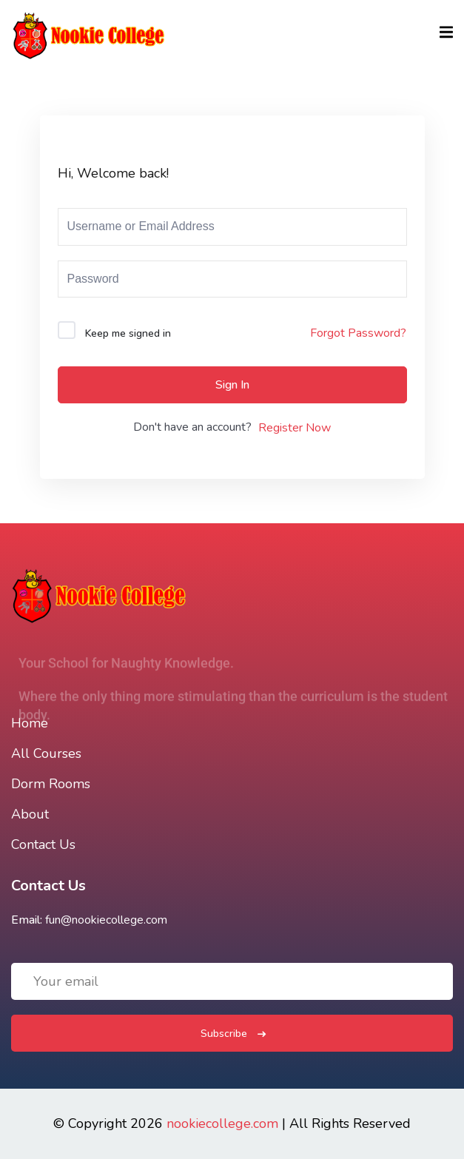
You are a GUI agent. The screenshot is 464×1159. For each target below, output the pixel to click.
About (30, 814)
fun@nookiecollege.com (106, 920)
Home (29, 723)
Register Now (294, 428)
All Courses (46, 753)
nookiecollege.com (222, 1123)
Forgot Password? (358, 333)
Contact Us (43, 844)
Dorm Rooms (50, 784)
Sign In (232, 385)
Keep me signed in (128, 333)
